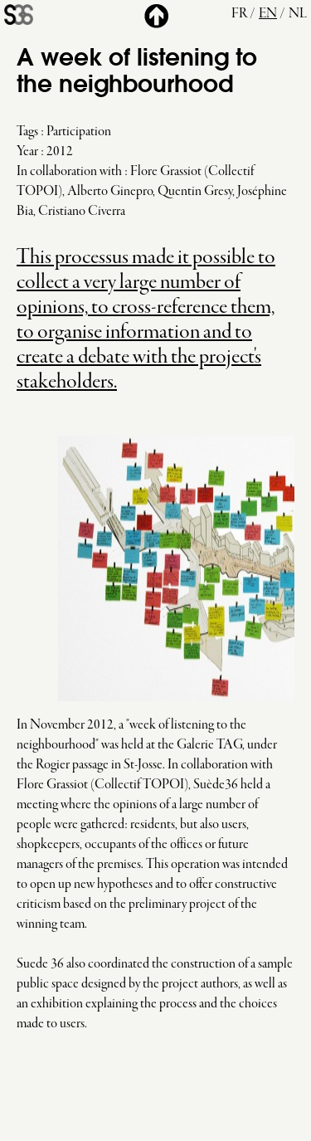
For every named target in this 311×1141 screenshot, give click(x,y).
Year (27, 152)
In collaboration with (69, 172)
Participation (78, 132)
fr (239, 14)
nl (298, 14)
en (268, 14)
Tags (27, 132)
